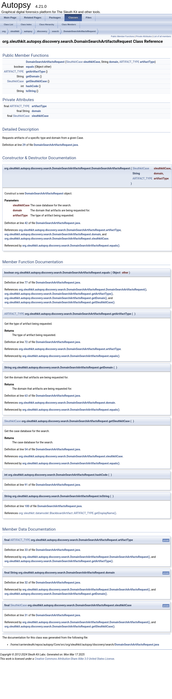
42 (26, 223)
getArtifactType (35, 71)
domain (113, 61)
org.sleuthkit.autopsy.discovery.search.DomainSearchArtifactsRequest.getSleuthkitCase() (59, 302)
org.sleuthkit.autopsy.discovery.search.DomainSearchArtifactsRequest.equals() (70, 245)
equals (30, 66)
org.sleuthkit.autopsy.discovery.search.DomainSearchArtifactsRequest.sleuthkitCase (56, 238)
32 (26, 582)
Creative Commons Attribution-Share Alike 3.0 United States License (74, 658)
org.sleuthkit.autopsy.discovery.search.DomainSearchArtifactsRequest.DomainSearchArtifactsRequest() (82, 289)
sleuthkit (14, 31)
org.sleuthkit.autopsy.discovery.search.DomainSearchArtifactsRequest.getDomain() (55, 298)
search (55, 31)
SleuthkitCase (74, 61)
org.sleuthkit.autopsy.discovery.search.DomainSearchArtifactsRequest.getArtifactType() (58, 293)
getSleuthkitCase (36, 81)
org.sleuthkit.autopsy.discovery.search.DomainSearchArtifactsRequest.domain (52, 234)
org (4, 31)
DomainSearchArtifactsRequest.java (56, 144)
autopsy (28, 31)
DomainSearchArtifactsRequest (80, 31)
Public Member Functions (122, 36)
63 (26, 395)
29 (24, 144)
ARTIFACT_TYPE (129, 61)
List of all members (162, 36)
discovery (42, 31)
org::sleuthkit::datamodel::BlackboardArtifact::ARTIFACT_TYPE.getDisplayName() (67, 513)
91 (26, 484)
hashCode (32, 86)
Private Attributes (144, 36)
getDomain (32, 76)
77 (26, 282)
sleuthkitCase (91, 61)
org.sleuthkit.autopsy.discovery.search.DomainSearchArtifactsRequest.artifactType (70, 230)
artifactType (147, 61)
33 (26, 549)
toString (31, 91)
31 (26, 615)
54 (26, 449)
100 (27, 506)
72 (26, 342)
